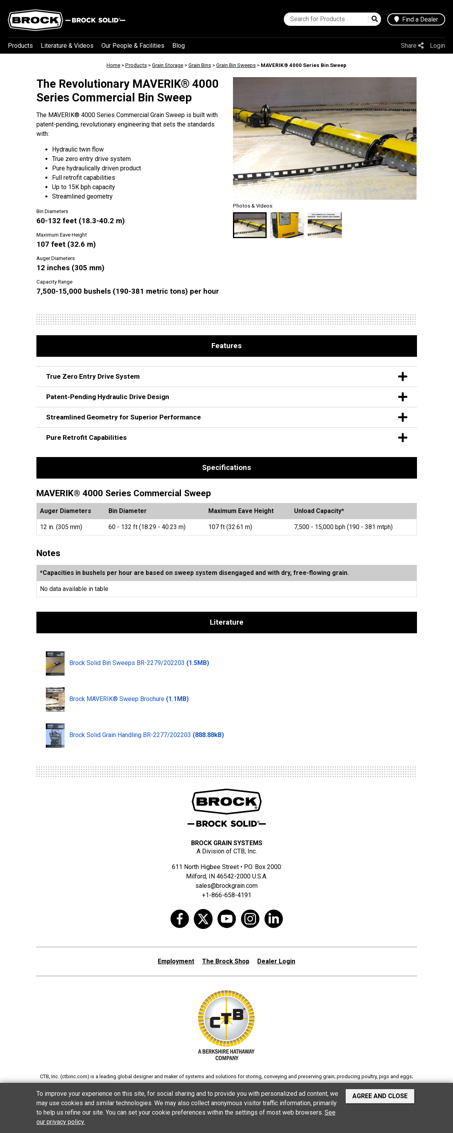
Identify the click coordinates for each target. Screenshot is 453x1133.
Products (20, 45)
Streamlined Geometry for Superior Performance (226, 417)
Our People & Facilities (132, 45)
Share (412, 45)
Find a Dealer (416, 19)
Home (113, 65)
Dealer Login (276, 961)
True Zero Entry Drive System (226, 376)
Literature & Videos (67, 45)
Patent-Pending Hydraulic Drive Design (226, 397)
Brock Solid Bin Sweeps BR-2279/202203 (127, 663)
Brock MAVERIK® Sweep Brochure (117, 699)
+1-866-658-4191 (226, 895)
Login (437, 45)
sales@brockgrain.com (226, 885)
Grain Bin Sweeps (236, 65)
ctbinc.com (74, 1076)
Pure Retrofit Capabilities (226, 437)
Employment (176, 961)
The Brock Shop (225, 961)
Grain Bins (199, 65)
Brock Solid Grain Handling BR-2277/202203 (135, 735)
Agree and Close (380, 1096)
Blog (178, 45)
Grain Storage (167, 65)
